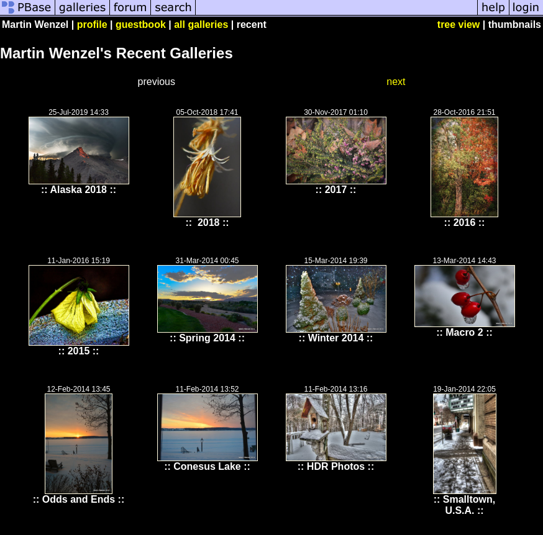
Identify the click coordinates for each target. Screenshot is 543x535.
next (395, 81)
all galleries (201, 24)
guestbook (141, 24)
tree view (458, 24)
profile (92, 24)
